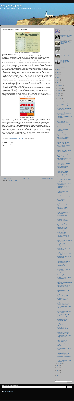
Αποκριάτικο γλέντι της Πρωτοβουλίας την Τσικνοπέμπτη (64, 109)
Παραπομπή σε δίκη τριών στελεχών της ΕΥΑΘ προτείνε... (64, 184)
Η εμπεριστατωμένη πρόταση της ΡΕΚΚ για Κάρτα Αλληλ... (63, 286)
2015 (58, 365)
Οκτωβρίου (60, 88)
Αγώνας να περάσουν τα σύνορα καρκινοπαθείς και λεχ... (63, 146)
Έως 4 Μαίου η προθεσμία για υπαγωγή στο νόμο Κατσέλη (63, 236)
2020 (58, 77)
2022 (58, 74)
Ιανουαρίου (60, 363)
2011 (58, 372)
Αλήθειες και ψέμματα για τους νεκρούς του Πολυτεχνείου (66, 36)
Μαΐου (59, 96)
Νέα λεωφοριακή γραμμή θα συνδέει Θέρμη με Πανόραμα (64, 230)
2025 (58, 69)
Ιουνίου (59, 95)
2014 (58, 367)
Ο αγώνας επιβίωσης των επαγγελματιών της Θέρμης (63, 122)
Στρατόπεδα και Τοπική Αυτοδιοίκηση (64, 179)
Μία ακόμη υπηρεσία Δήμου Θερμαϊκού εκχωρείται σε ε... (63, 135)
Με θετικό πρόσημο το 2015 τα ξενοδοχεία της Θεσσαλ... (63, 296)
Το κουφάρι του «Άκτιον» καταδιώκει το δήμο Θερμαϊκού (64, 195)
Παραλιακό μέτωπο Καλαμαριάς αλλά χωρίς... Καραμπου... (64, 351)
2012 (58, 370)
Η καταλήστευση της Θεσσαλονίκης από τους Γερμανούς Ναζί (64, 61)
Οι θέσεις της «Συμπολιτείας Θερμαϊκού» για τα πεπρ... (62, 323)
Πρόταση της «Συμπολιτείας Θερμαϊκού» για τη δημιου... (63, 148)
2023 (58, 72)
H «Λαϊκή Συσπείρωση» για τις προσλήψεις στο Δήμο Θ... (63, 143)
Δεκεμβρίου (60, 85)
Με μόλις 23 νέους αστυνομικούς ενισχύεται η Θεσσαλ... (63, 125)
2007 (58, 375)
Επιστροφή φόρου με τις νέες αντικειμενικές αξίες (62, 330)
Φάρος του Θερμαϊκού (11, 5)
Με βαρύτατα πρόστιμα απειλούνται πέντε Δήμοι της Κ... (64, 114)
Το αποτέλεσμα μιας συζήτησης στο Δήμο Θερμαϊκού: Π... (64, 336)
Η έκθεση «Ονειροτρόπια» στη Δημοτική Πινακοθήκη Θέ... (63, 344)
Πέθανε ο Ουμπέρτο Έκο (62, 215)
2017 (58, 82)
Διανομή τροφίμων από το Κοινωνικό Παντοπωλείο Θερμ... (64, 217)
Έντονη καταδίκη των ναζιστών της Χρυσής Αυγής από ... (63, 225)
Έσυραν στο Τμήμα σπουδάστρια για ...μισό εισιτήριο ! (64, 265)
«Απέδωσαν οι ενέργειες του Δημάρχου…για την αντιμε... (63, 299)
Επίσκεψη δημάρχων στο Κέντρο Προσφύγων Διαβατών (63, 111)
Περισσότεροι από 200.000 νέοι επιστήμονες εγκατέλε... (63, 119)
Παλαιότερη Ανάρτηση (47, 178)
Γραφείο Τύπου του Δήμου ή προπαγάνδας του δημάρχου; (63, 309)
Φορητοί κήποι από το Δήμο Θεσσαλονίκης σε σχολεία (62, 182)
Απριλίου (59, 98)
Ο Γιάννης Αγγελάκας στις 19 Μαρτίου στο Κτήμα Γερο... (64, 133)
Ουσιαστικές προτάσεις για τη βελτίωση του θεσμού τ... (62, 208)
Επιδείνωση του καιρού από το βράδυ (64, 356)
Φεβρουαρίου (60, 101)
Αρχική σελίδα (26, 178)
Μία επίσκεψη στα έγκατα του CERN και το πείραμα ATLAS (64, 312)
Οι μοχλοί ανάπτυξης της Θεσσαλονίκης (62, 200)
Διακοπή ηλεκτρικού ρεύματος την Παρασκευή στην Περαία (63, 262)
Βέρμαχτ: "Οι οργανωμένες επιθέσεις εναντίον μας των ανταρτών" (65, 42)
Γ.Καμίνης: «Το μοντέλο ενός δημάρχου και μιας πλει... (62, 273)
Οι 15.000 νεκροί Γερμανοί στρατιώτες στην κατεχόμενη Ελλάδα (65, 55)
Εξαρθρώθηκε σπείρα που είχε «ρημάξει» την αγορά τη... (63, 223)
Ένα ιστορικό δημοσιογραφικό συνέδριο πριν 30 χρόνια (63, 127)
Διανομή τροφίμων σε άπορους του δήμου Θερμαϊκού (64, 164)
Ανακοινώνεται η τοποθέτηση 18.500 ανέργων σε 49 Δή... (64, 159)
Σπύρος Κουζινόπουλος (8, 391)
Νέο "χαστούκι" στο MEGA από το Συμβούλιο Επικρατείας (63, 280)
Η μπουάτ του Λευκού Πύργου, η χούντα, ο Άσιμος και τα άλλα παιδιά (65, 30)
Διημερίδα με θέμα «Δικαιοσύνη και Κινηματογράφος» (63, 325)
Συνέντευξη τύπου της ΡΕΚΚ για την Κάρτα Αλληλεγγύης (64, 315)
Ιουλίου (59, 93)
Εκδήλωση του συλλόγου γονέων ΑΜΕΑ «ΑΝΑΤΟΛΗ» (63, 259)
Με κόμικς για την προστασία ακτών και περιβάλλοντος (64, 238)
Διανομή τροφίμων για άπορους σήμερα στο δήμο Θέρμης (63, 172)
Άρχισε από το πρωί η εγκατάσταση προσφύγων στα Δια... (64, 169)
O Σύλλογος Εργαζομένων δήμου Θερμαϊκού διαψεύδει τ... (63, 161)
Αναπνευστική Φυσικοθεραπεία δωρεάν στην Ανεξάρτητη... (63, 138)
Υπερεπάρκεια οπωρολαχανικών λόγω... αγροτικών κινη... (63, 203)
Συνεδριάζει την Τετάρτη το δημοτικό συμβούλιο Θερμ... (64, 301)
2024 (58, 70)
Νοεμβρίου (60, 87)
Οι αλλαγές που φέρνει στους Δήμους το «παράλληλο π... (64, 189)
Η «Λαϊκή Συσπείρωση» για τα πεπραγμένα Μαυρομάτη (63, 304)
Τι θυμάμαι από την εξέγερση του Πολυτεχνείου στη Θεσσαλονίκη (65, 48)
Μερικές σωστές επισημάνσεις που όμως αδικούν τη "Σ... (63, 317)
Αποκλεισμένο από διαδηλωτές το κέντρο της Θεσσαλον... (63, 358)
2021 (58, 75)
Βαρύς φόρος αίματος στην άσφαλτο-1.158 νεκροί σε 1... (63, 220)
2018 (58, 80)
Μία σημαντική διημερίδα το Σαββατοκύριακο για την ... (62, 252)
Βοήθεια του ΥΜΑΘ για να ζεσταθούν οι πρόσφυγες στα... (64, 104)
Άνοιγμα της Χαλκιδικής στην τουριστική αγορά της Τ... (62, 341)
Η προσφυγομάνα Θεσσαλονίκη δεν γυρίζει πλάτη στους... (64, 177)
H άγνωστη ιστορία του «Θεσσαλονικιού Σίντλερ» (62, 328)
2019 (58, 79)
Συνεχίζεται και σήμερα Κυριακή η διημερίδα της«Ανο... (63, 205)
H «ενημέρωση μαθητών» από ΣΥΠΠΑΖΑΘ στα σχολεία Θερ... (63, 333)
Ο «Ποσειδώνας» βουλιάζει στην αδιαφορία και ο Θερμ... (63, 320)
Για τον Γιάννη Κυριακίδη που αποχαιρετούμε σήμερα (62, 167)
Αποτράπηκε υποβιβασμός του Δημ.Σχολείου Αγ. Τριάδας (63, 354)
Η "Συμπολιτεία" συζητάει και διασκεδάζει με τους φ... (62, 140)
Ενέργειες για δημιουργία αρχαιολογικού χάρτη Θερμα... (63, 288)
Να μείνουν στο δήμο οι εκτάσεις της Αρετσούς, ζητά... (64, 275)
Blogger (43, 397)
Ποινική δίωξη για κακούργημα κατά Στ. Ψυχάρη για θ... (64, 175)
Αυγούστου (60, 91)
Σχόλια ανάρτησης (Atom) (12, 180)
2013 (58, 368)
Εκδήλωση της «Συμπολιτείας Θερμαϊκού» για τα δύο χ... (62, 228)
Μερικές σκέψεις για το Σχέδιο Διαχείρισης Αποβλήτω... (63, 233)
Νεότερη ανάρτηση (7, 178)
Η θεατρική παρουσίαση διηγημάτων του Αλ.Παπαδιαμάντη (64, 278)
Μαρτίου (59, 100)
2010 (58, 373)
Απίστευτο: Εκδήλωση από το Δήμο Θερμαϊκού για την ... (64, 361)
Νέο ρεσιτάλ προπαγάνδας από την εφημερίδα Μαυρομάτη (64, 151)
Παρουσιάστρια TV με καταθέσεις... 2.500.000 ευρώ (64, 270)
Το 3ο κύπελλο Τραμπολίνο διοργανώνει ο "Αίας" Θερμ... (63, 154)
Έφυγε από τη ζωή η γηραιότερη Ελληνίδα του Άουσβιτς (63, 156)
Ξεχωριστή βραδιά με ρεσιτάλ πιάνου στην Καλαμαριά (64, 254)
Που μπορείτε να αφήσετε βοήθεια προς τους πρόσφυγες (63, 106)
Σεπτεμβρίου (60, 90)
